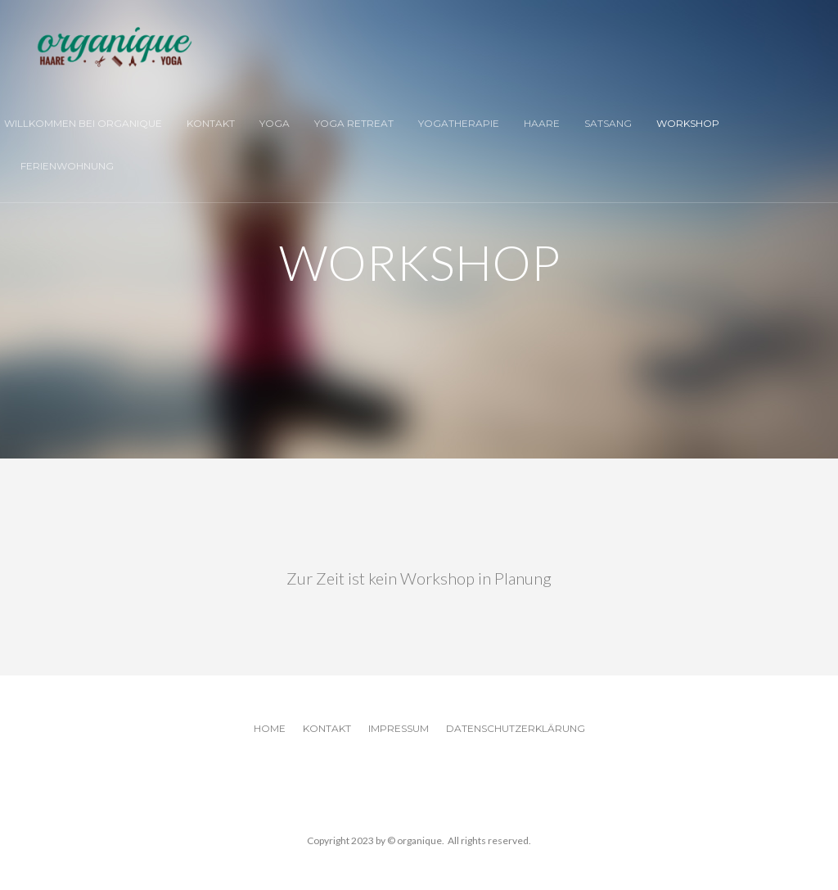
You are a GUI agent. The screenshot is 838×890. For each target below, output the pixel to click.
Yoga (274, 123)
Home (270, 728)
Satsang (608, 123)
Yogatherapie (458, 123)
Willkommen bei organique (83, 123)
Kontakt (211, 123)
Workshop (687, 123)
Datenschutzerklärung (515, 728)
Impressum (398, 728)
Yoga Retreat (354, 123)
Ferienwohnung (67, 166)
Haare (542, 123)
